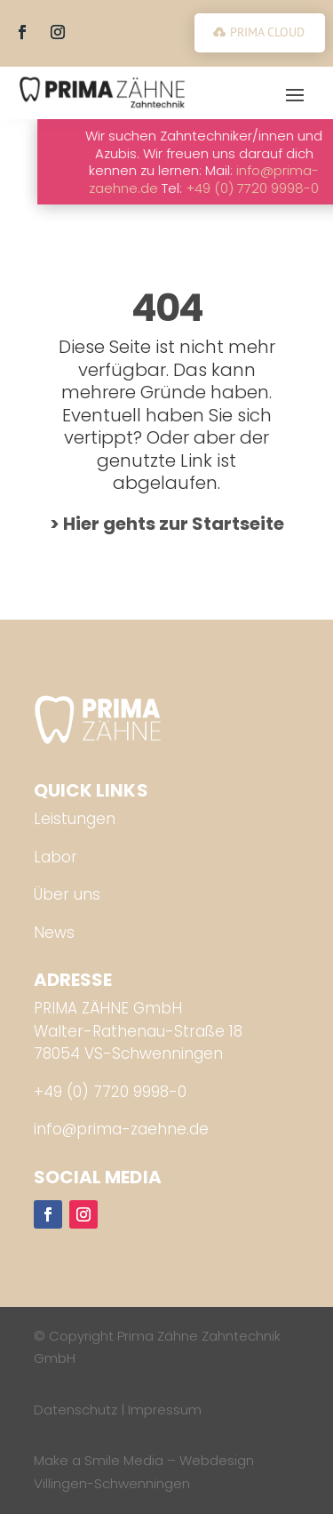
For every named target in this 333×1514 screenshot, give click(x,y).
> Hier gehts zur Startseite (167, 523)
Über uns (67, 894)
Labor (55, 857)
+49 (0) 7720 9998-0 (110, 1091)
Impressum (165, 1409)
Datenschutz (75, 1409)
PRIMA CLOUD (267, 32)
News (54, 932)
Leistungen (74, 818)
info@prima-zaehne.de (121, 1129)
